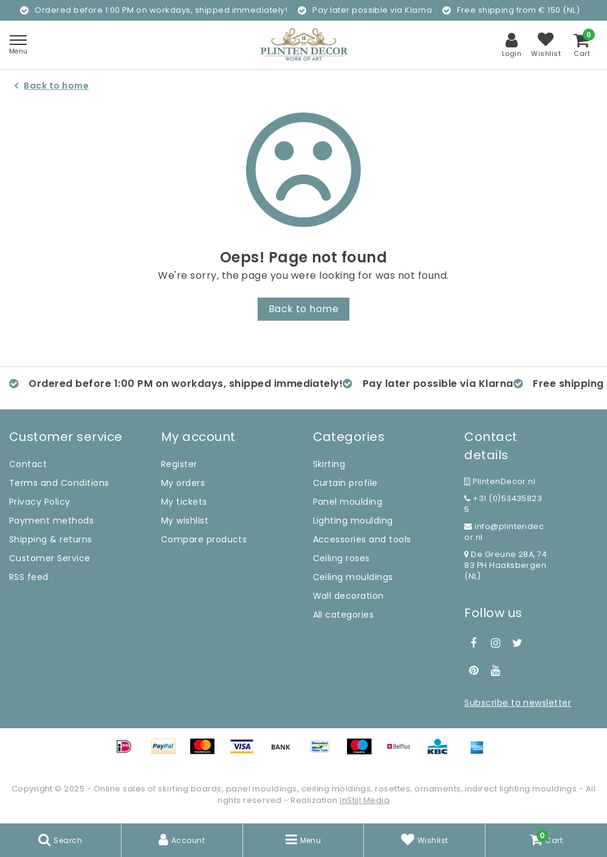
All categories (343, 615)
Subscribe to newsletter (517, 703)
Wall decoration (348, 596)
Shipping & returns (50, 539)
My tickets (184, 502)
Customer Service (50, 558)
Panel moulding (348, 502)
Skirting (329, 464)
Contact (28, 464)
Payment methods (51, 520)
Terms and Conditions (59, 483)
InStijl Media (364, 800)
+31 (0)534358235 (503, 503)
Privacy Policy (39, 502)
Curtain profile (345, 483)
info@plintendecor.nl (504, 531)
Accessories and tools (362, 539)
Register (179, 464)
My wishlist (184, 520)
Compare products (204, 539)
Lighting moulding (353, 520)
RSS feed (29, 577)
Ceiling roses (341, 558)
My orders (183, 483)
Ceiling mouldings (353, 577)
